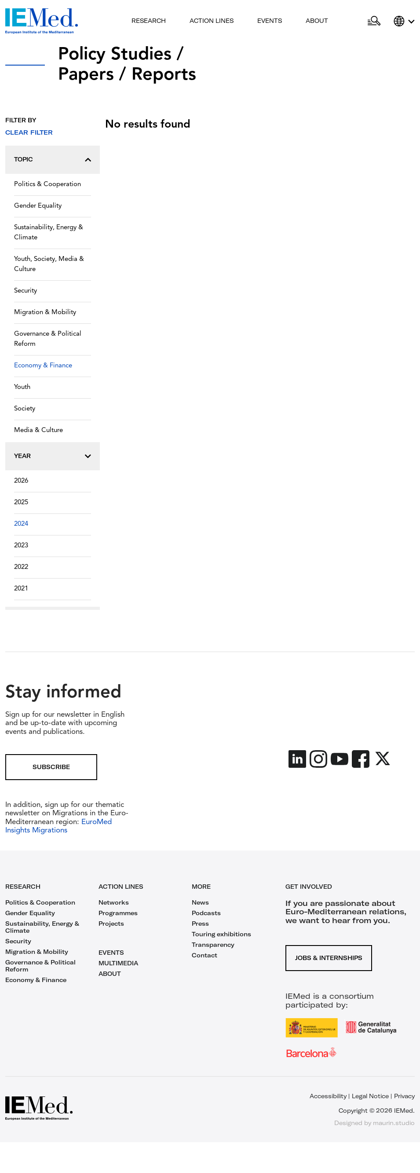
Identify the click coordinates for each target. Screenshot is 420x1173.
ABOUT (110, 973)
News (200, 902)
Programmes (118, 912)
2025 (21, 502)
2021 (21, 589)
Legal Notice (370, 1096)
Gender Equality (38, 206)
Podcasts (206, 912)
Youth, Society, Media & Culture (49, 264)
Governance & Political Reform (47, 339)
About (317, 20)
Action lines (212, 20)
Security (25, 291)
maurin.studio (394, 1122)
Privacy (404, 1096)
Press (200, 923)
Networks (114, 902)
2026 (21, 481)
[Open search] (374, 21)
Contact (204, 955)
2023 (21, 546)
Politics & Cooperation (47, 184)
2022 (21, 567)
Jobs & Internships (328, 957)
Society (24, 409)
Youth (22, 387)
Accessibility (328, 1096)
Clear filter (29, 132)
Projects (111, 923)
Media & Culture (38, 430)
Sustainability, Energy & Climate (48, 232)
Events (269, 20)
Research (148, 20)
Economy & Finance (43, 366)
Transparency (213, 944)
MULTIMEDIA (118, 963)
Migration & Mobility (45, 312)
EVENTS (111, 952)
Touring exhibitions (221, 934)
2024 (21, 524)
